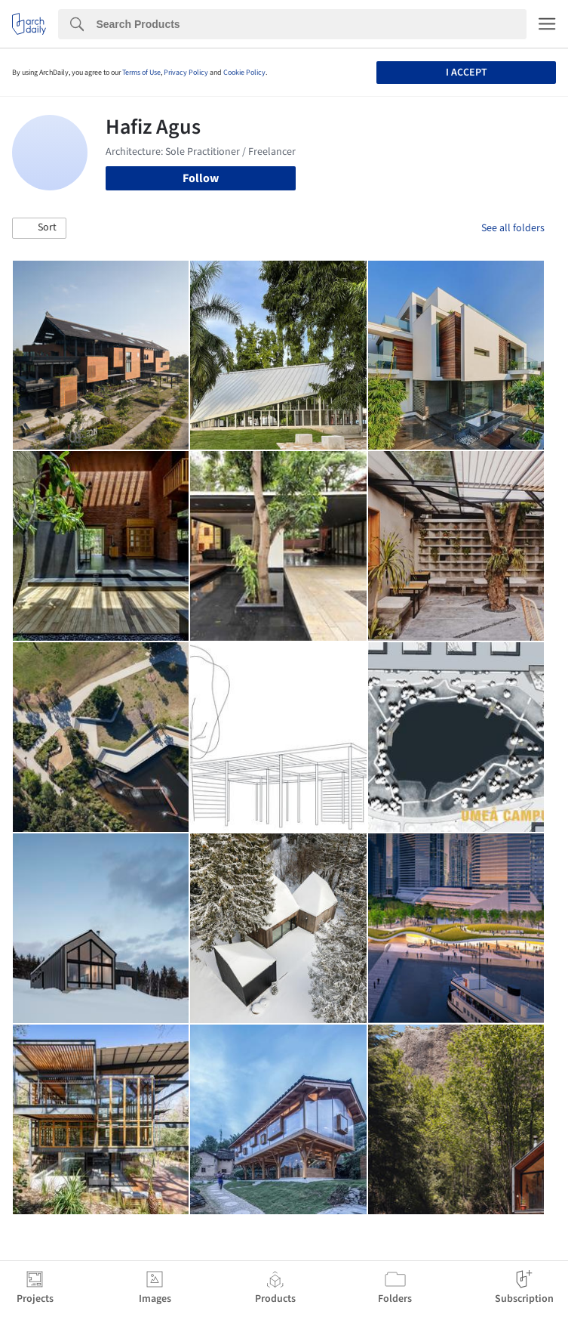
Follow (201, 178)
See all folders (513, 228)
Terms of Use (141, 72)
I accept (466, 72)
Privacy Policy (186, 72)
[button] (39, 228)
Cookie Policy (244, 72)
